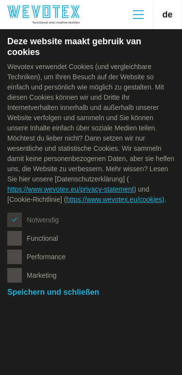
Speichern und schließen (53, 292)
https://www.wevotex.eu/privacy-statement (70, 189)
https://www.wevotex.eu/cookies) (115, 199)
